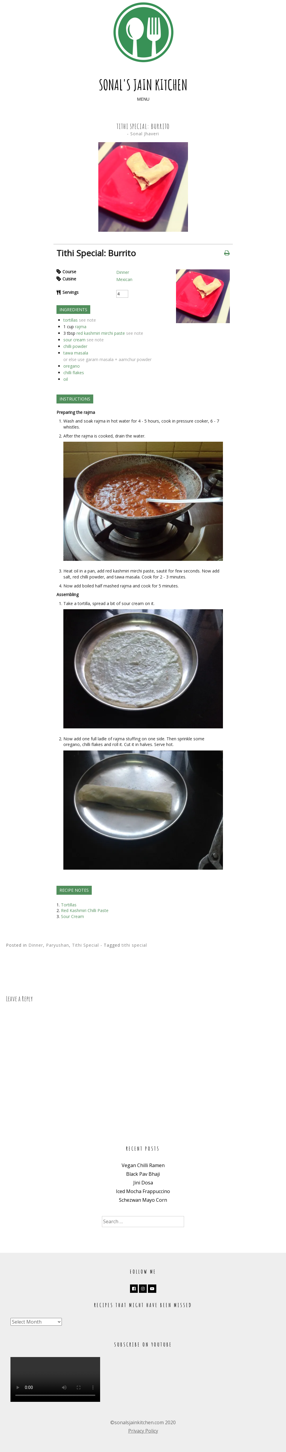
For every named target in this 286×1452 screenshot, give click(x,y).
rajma (80, 326)
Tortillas (69, 905)
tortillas (70, 320)
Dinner (122, 272)
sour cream (74, 340)
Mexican (124, 279)
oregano (71, 366)
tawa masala (75, 353)
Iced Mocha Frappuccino (143, 1191)
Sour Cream (72, 916)
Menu (143, 99)
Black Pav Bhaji (143, 1174)
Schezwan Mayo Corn (143, 1200)
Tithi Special (85, 945)
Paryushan (57, 945)
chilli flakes (73, 372)
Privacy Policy (143, 1431)
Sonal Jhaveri (144, 133)
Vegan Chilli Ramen (143, 1165)
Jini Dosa (143, 1182)
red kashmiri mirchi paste (101, 333)
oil (65, 379)
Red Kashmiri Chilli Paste (84, 910)
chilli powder (75, 346)
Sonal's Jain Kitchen (143, 85)
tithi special (134, 945)
